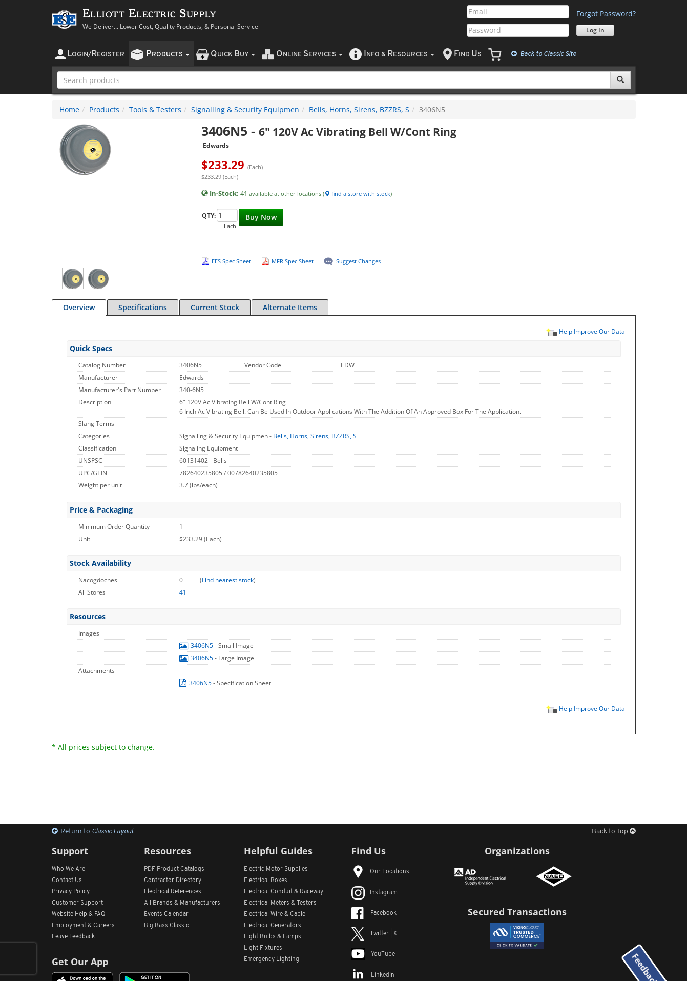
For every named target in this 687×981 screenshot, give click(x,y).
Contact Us (67, 880)
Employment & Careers (83, 926)
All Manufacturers (182, 903)
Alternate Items (290, 307)
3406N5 (197, 645)
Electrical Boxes (265, 880)
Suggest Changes (358, 261)
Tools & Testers (155, 109)
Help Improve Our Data (585, 331)
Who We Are (68, 869)
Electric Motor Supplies (276, 869)
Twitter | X (374, 934)
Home (69, 109)
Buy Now (261, 217)
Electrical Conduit (283, 892)
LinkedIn (372, 975)
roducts (168, 54)
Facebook (374, 913)
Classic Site (543, 53)
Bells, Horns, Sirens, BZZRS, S (359, 109)
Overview (79, 307)
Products (104, 109)
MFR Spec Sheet (293, 261)
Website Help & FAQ (79, 914)
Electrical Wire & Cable (274, 914)
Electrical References (172, 892)
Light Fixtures (263, 948)
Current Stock (215, 307)
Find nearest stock (228, 580)
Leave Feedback (73, 937)
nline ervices (309, 54)
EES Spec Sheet (231, 261)
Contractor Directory (172, 880)
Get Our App (80, 961)
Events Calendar (166, 914)
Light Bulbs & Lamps (272, 937)
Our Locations (380, 872)
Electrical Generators (272, 926)
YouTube (373, 954)
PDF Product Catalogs (174, 869)
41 (182, 592)
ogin (95, 54)
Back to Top (614, 831)
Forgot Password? (606, 13)
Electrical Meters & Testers (280, 903)
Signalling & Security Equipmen (245, 109)
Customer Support (77, 903)
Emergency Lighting (271, 959)
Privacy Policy (71, 892)
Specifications (142, 307)
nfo (399, 54)
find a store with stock (357, 193)
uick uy (233, 54)
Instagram (374, 893)
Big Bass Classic (166, 926)
